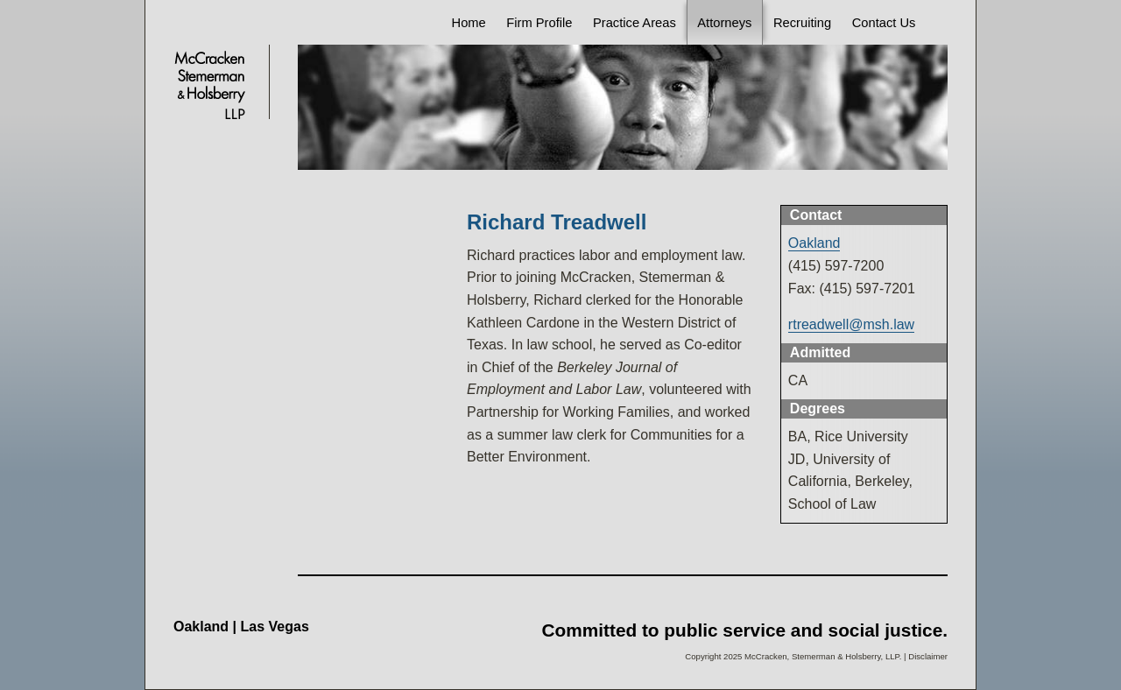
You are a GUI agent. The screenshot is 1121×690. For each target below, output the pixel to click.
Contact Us (884, 23)
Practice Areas (634, 23)
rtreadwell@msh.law (851, 324)
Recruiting (802, 23)
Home (469, 23)
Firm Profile (539, 23)
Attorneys (724, 23)
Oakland (814, 243)
